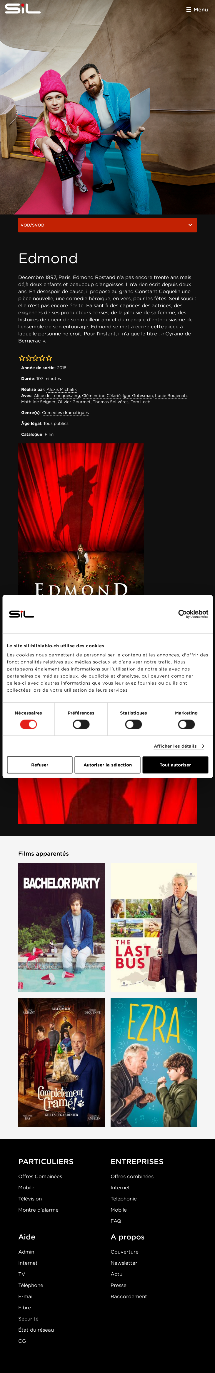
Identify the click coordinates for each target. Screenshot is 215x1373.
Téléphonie (124, 1199)
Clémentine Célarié (101, 395)
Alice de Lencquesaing (57, 395)
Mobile (26, 1187)
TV (21, 1274)
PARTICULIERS (46, 1161)
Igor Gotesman (138, 395)
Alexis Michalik (61, 389)
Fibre (24, 1307)
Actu (116, 1274)
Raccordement (129, 1296)
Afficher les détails (175, 746)
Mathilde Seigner (38, 401)
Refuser (39, 765)
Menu (201, 9)
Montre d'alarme (38, 1210)
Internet (120, 1187)
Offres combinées (132, 1176)
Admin (26, 1252)
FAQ (116, 1221)
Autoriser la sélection (108, 765)
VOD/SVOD (107, 225)
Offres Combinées (40, 1176)
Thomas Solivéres (111, 401)
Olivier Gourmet (74, 401)
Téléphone (30, 1285)
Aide (26, 1236)
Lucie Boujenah (171, 395)
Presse (118, 1285)
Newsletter (124, 1263)
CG (22, 1341)
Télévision (30, 1199)
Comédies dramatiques (65, 412)
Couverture (125, 1252)
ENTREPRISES (137, 1161)
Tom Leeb (140, 401)
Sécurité (28, 1319)
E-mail (26, 1296)
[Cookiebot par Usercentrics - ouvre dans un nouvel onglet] (182, 613)
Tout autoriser (175, 765)
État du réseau (36, 1330)
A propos (128, 1236)
